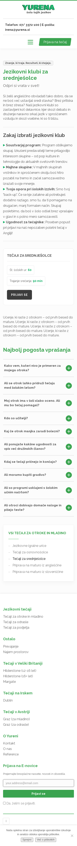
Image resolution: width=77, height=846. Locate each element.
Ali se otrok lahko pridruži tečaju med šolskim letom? (38, 385)
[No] (72, 836)
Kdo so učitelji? (38, 418)
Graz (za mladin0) (16, 719)
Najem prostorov (16, 652)
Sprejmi (27, 839)
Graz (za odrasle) (16, 725)
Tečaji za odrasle (15, 622)
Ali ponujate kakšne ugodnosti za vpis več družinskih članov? (38, 446)
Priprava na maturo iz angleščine (36, 565)
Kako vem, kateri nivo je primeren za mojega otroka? (38, 368)
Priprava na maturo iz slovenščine (37, 572)
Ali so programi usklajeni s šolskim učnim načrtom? (38, 490)
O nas (7, 749)
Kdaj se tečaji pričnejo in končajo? (38, 462)
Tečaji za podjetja (16, 627)
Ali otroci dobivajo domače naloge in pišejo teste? (38, 507)
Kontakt (9, 743)
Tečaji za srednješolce (28, 559)
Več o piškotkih (46, 839)
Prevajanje (10, 646)
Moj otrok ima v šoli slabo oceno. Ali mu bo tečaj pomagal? (38, 403)
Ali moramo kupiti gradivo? (38, 475)
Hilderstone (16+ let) (18, 676)
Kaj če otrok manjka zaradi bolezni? (38, 431)
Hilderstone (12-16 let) (19, 671)
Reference (11, 754)
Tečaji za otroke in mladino (23, 616)
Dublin (8, 700)
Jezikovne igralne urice (29, 546)
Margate (9, 682)
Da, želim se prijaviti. (19, 803)
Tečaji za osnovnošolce (30, 552)
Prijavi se (19, 296)
